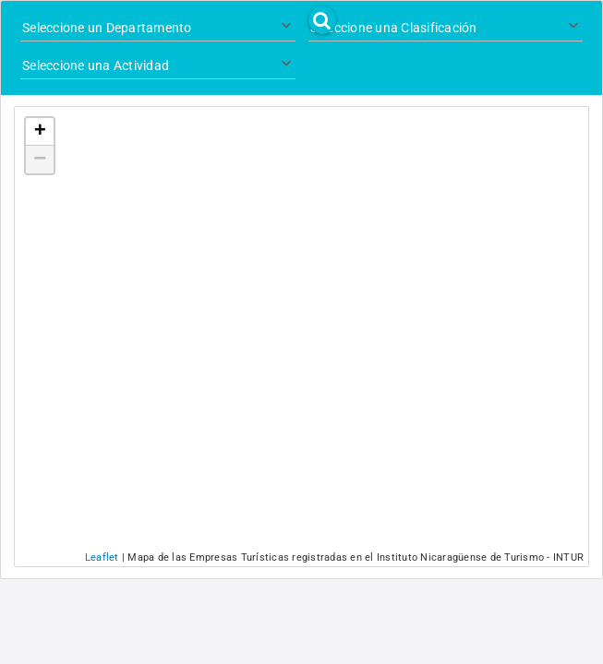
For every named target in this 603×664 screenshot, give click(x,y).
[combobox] (157, 29)
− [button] (40, 159)
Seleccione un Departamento (107, 27)
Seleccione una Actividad (95, 65)
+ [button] (40, 132)
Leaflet (102, 557)
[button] (322, 20)
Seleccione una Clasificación (393, 27)
